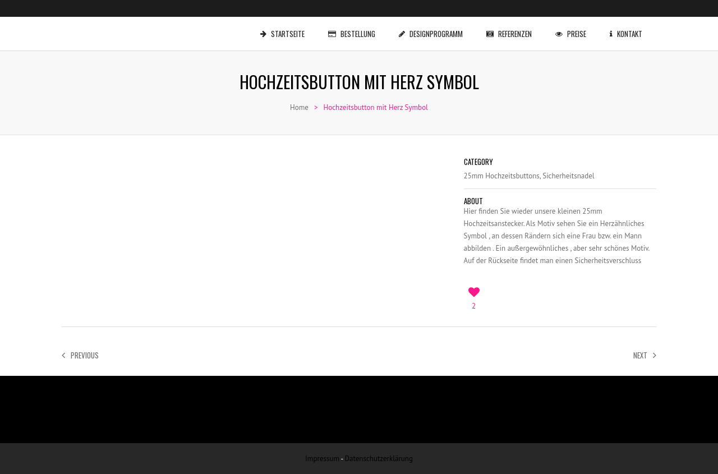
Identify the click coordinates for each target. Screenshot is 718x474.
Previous (80, 355)
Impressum (322, 458)
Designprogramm (433, 28)
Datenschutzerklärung (379, 458)
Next (644, 355)
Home (299, 107)
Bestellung (354, 28)
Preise (573, 28)
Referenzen (511, 28)
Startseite (285, 28)
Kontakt (628, 28)
